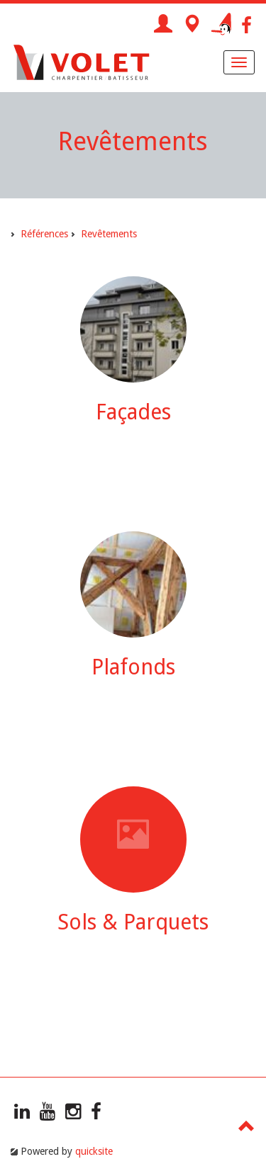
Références (44, 233)
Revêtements (109, 233)
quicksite (94, 1151)
